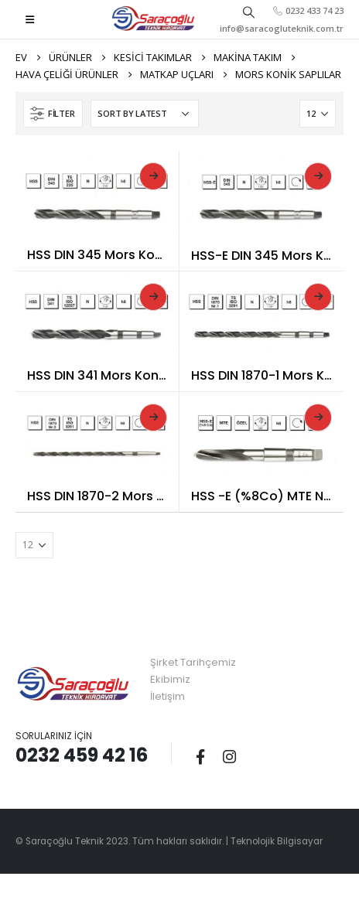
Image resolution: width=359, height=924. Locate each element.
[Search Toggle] (248, 11)
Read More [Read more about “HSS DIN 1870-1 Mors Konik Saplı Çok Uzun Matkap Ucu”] (318, 297)
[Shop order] (145, 114)
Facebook (200, 756)
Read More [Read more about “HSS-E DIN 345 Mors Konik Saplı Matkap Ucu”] (318, 176)
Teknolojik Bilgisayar (277, 841)
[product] (97, 193)
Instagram (229, 756)
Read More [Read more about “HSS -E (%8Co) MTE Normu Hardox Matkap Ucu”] (318, 417)
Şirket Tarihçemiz (193, 662)
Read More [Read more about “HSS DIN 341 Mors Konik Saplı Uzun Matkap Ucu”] (153, 297)
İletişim (167, 696)
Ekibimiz (170, 679)
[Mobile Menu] (29, 19)
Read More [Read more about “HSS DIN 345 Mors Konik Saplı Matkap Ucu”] (153, 176)
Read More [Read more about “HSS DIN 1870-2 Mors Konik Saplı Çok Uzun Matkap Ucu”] (153, 417)
